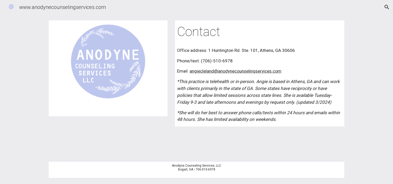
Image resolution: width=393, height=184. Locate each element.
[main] (259, 31)
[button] (387, 7)
